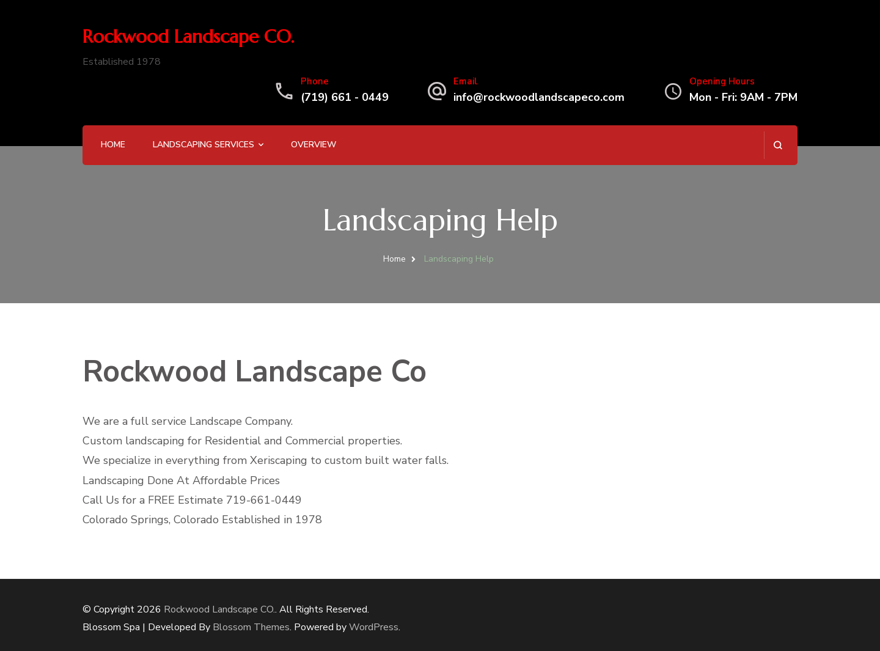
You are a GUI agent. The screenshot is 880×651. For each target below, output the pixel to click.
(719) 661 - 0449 (345, 97)
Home (113, 144)
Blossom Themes (251, 627)
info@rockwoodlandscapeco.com (539, 97)
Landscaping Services (203, 144)
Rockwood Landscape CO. (188, 36)
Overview (314, 144)
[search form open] (777, 145)
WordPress (373, 627)
